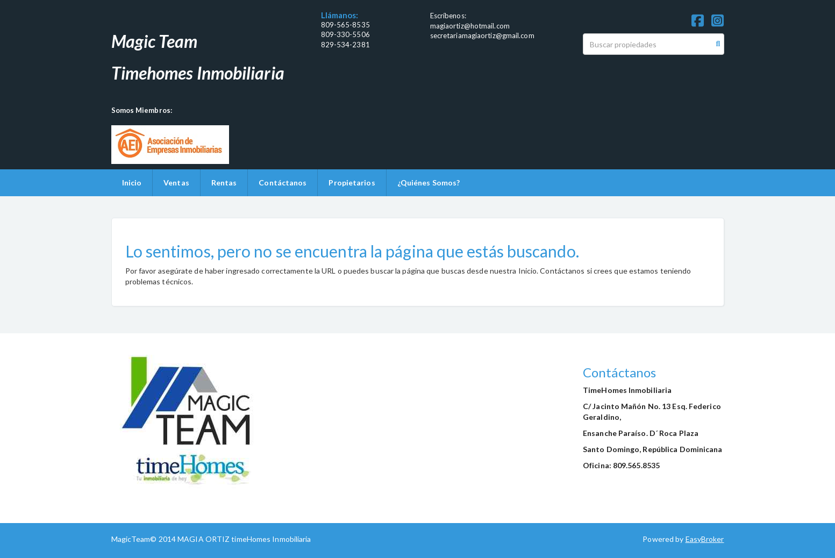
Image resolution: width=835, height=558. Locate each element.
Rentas (224, 182)
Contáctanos (282, 182)
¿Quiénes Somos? (428, 182)
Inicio (132, 182)
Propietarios (352, 182)
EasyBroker (705, 538)
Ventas (176, 182)
